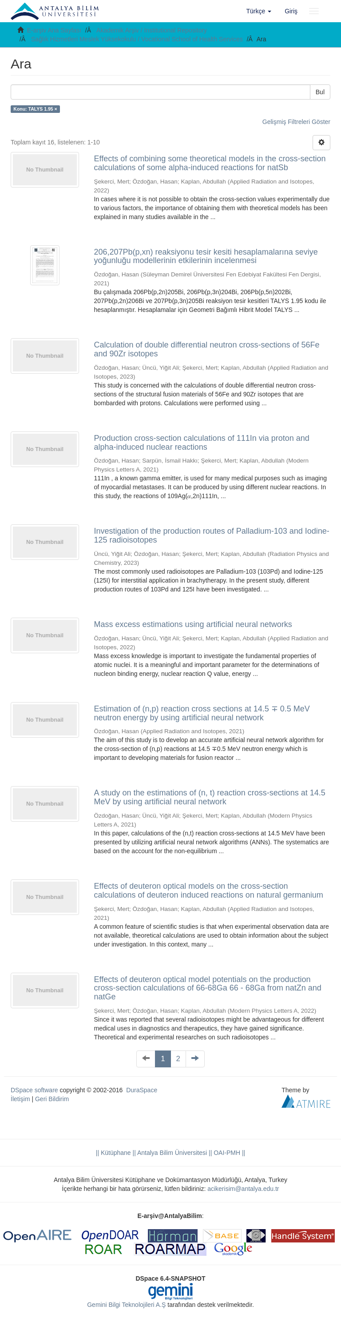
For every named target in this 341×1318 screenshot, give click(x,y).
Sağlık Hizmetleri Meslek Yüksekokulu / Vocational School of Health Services (137, 39)
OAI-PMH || (228, 1152)
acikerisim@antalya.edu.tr (243, 1188)
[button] (259, 11)
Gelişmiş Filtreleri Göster (296, 121)
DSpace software (34, 1090)
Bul (320, 92)
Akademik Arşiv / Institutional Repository (151, 30)
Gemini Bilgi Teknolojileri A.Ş (126, 1304)
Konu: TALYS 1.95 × (35, 109)
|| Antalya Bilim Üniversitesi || (171, 1152)
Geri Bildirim (52, 1098)
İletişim (20, 1098)
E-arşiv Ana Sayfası (54, 30)
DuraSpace (141, 1090)
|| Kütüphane (113, 1152)
